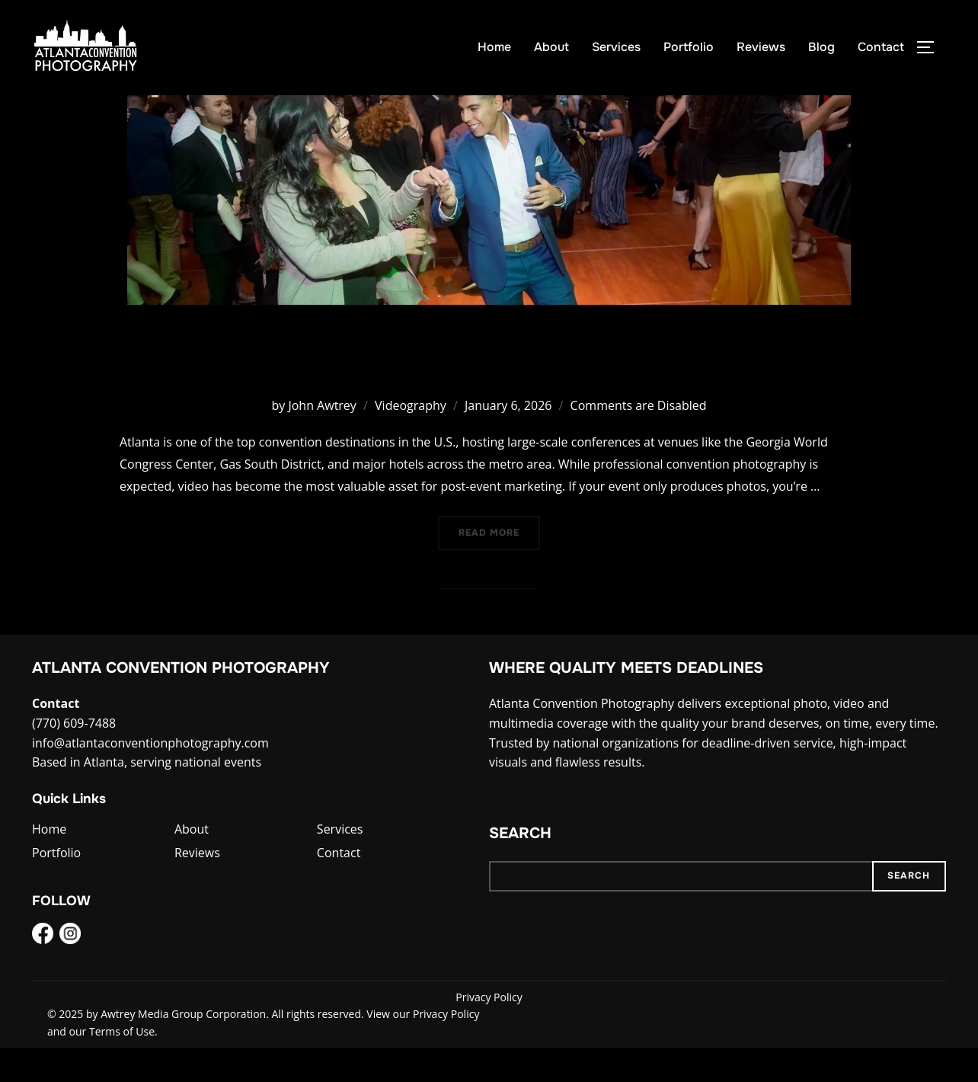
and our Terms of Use (101, 1065)
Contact (881, 47)
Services (616, 47)
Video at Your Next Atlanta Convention (488, 390)
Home (494, 47)
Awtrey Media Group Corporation (183, 1048)
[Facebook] (42, 970)
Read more (499, 566)
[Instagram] (70, 970)
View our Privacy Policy (422, 1048)
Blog (821, 47)
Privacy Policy (488, 1031)
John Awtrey (322, 439)
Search (520, 867)
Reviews (761, 47)
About (551, 47)
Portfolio (688, 47)
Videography (410, 439)
